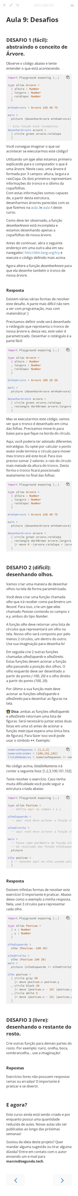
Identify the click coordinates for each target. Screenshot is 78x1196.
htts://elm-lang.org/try (42, 252)
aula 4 (47, 207)
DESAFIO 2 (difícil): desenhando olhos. (29, 571)
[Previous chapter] (15, 1180)
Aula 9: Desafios (32, 19)
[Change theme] (10, 5)
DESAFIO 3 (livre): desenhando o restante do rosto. (38, 1026)
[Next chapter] (62, 1180)
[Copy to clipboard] (68, 77)
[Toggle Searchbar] (17, 5)
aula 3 (35, 207)
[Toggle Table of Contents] (4, 5)
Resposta (15, 290)
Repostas (15, 1067)
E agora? (16, 1104)
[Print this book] (72, 5)
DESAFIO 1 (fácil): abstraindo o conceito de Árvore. (36, 46)
